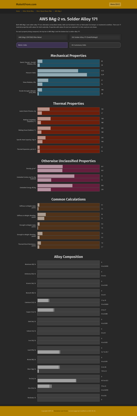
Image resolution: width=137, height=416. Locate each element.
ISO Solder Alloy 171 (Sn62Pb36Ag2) (85, 37)
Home (18, 11)
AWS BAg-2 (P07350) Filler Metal (30, 37)
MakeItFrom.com (26, 4)
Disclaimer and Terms (61, 411)
